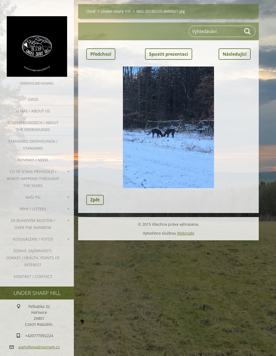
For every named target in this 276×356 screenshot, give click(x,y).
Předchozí (100, 54)
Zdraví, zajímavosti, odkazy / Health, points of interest (33, 257)
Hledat (247, 31)
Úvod (33, 99)
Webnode (185, 233)
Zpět (95, 200)
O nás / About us (33, 111)
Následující (235, 54)
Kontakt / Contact (33, 276)
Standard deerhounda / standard (33, 145)
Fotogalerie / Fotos (33, 239)
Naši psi (32, 197)
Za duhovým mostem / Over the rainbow (33, 224)
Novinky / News (33, 159)
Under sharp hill (116, 11)
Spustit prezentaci (168, 54)
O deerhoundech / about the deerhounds (33, 126)
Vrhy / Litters (32, 208)
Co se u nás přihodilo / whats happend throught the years (32, 178)
